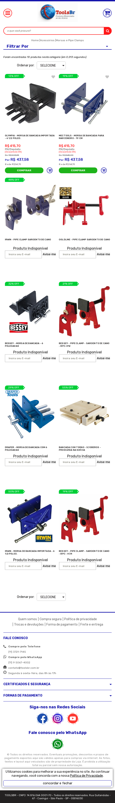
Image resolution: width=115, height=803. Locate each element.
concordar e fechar (57, 783)
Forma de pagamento (62, 624)
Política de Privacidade (86, 776)
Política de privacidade (80, 619)
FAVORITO (53, 77)
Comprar (24, 170)
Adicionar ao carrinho (49, 170)
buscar (108, 31)
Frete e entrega (91, 624)
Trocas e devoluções (29, 624)
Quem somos (27, 619)
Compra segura (51, 619)
